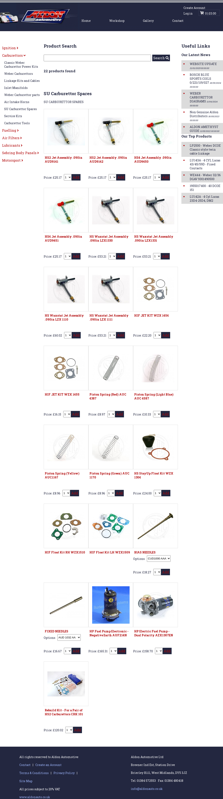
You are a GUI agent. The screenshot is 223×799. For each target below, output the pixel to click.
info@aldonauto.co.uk (147, 789)
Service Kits (13, 116)
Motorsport (12, 160)
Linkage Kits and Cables (22, 81)
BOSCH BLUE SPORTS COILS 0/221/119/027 (205, 80)
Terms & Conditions (34, 773)
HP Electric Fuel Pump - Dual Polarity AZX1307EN (153, 633)
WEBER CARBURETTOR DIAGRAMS (203, 99)
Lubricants (12, 145)
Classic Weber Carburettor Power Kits (21, 65)
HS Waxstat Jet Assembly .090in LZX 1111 (109, 317)
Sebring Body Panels (20, 153)
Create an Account (48, 765)
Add (76, 177)
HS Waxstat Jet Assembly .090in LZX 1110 (64, 317)
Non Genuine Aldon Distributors (204, 116)
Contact (177, 21)
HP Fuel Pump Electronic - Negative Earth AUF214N (109, 633)
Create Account (194, 8)
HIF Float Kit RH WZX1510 (65, 552)
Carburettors (14, 55)
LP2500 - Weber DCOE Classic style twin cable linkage (205, 149)
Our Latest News (195, 55)
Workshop (117, 21)
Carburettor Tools (17, 123)
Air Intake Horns (16, 102)
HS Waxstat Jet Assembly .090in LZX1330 (109, 238)
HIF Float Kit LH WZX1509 (109, 552)
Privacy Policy (64, 773)
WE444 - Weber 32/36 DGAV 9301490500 (205, 177)
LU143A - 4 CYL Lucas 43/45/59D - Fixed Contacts (205, 164)
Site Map (25, 781)
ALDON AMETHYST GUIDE (204, 129)
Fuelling (10, 130)
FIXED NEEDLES (56, 631)
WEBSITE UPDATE (203, 66)
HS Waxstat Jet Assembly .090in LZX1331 (153, 238)
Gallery (148, 21)
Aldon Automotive (39, 16)
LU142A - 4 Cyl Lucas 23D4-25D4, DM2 (204, 199)
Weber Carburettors (18, 74)
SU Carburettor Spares (20, 109)
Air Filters (12, 138)
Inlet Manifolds (16, 88)
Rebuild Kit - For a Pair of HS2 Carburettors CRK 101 (64, 712)
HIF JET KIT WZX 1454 (151, 315)
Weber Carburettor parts (22, 95)
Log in (188, 13)
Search (161, 58)
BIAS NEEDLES (145, 552)
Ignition (10, 48)
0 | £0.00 (210, 13)
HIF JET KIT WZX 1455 (62, 394)
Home (86, 21)
